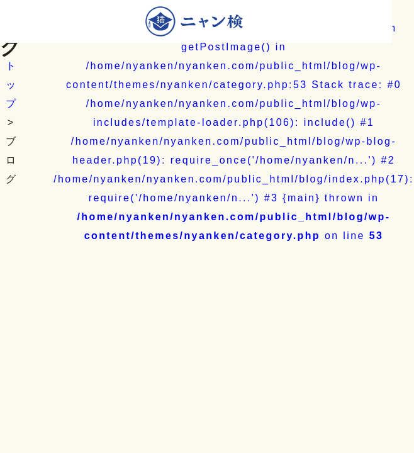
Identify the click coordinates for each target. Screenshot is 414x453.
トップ (11, 84)
